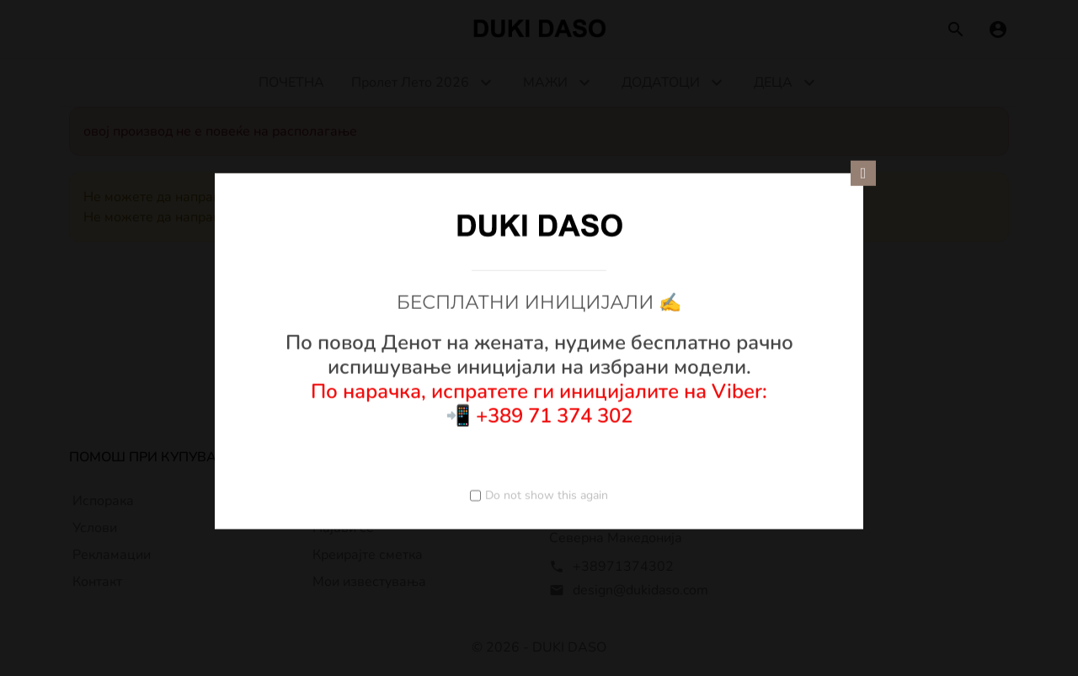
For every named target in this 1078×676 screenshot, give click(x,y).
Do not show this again (546, 495)
